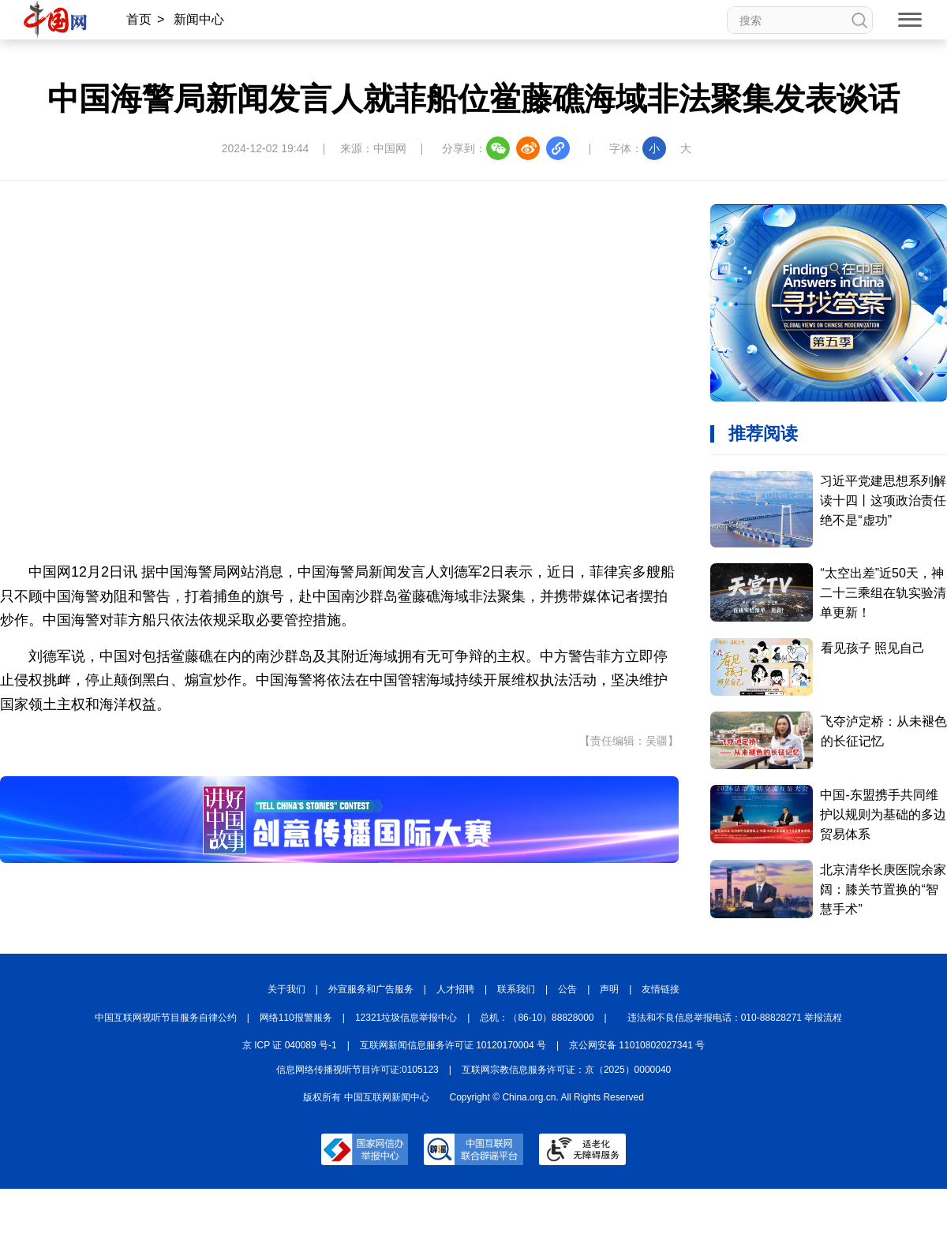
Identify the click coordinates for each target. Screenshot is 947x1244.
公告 (567, 989)
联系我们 (516, 989)
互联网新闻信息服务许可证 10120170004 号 (453, 1045)
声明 (609, 989)
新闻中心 (199, 19)
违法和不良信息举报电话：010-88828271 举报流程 (735, 1017)
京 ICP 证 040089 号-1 (289, 1045)
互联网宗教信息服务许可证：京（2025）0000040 (566, 1069)
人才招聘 (455, 989)
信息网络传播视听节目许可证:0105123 (357, 1069)
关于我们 (286, 989)
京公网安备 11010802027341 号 (637, 1045)
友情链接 (660, 989)
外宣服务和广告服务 (371, 989)
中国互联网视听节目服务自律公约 (166, 1017)
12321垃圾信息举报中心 (406, 1017)
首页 (139, 19)
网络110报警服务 (296, 1017)
